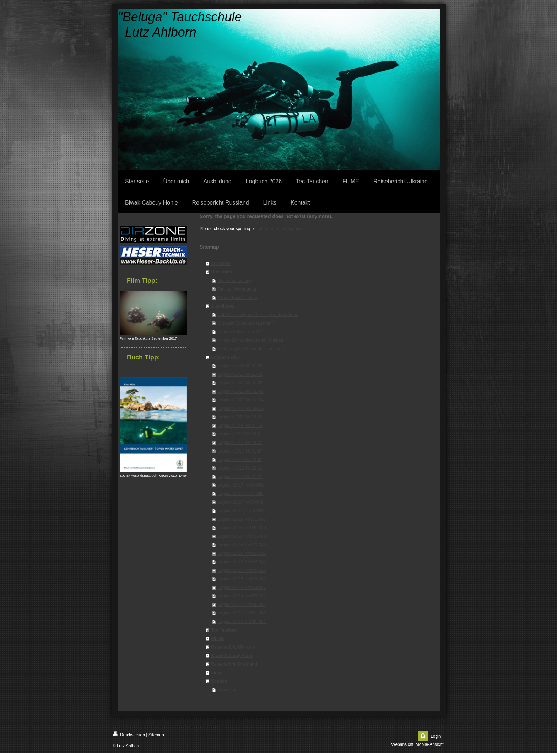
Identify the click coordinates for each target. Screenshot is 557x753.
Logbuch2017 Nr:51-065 (240, 493)
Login (436, 736)
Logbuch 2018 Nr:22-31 (239, 468)
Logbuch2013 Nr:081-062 (241, 613)
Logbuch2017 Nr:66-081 (240, 485)
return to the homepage (279, 228)
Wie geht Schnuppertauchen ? (246, 323)
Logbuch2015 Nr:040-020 (241, 570)
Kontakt (219, 681)
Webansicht (402, 744)
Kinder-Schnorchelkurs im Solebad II (252, 340)
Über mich (221, 272)
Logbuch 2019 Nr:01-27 (239, 451)
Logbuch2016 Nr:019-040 (241, 544)
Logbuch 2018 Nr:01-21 (239, 476)
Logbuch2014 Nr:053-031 (241, 596)
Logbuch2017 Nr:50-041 (240, 502)
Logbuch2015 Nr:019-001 (241, 578)
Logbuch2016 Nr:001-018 (241, 553)
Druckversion (129, 734)
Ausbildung (222, 306)
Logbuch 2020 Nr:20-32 (239, 417)
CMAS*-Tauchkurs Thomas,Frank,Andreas (257, 314)
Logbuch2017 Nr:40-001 (240, 510)
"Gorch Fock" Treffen (237, 297)
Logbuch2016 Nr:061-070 (241, 527)
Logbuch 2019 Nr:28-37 (239, 442)
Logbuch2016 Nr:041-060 (241, 536)
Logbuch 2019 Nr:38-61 (239, 434)
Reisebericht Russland (234, 664)
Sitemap (156, 734)
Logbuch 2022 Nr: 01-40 (240, 391)
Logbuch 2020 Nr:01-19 (239, 425)
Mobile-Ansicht (430, 744)
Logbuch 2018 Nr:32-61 (239, 459)
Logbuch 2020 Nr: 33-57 (240, 408)
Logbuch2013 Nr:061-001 (241, 621)
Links (216, 672)
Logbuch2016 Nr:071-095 (241, 519)
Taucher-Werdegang (236, 289)
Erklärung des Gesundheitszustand (250, 348)
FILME (217, 638)
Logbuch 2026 (225, 357)
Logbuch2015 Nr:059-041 (241, 561)
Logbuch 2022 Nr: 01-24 (240, 399)
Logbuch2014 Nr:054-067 (241, 587)
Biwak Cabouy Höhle (232, 655)
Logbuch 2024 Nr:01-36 (239, 365)
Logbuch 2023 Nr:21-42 (239, 374)
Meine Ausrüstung (234, 280)
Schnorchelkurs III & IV (239, 331)
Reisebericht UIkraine (233, 647)
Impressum (227, 689)
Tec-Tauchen (224, 630)
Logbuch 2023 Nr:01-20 (239, 382)
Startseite (221, 263)
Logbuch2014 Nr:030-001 (241, 604)
